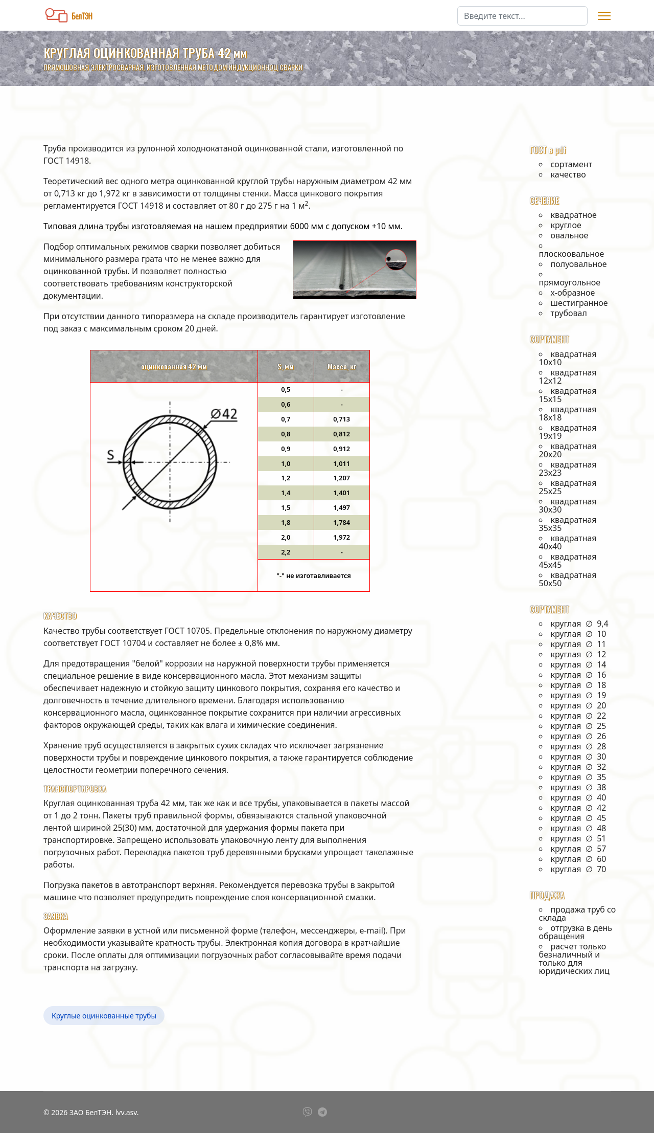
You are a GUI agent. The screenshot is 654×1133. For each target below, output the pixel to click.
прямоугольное (570, 282)
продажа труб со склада (577, 913)
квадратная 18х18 (568, 413)
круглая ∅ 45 (578, 818)
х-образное (573, 292)
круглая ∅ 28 (578, 746)
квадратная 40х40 (568, 542)
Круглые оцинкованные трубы (104, 1015)
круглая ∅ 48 (578, 828)
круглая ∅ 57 (578, 848)
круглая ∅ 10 (578, 634)
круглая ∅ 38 (578, 787)
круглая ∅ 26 (578, 736)
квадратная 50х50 (568, 579)
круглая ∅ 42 (578, 808)
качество (568, 174)
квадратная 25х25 (568, 487)
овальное (570, 235)
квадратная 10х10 (568, 358)
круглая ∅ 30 (578, 756)
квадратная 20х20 (568, 450)
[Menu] (604, 16)
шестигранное (579, 303)
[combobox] (522, 16)
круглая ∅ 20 (578, 705)
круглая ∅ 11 (578, 644)
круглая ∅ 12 (578, 654)
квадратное (574, 215)
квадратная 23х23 (568, 468)
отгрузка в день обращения (575, 932)
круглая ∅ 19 (578, 695)
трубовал (569, 313)
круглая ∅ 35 (578, 777)
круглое (566, 225)
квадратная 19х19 (568, 432)
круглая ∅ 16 (578, 675)
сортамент (572, 164)
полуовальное (579, 264)
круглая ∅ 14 (578, 664)
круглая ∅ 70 (578, 869)
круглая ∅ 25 (578, 726)
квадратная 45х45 (568, 560)
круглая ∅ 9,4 (580, 623)
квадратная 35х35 (568, 524)
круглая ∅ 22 (578, 715)
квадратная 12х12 (568, 376)
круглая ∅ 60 (578, 859)
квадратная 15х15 (568, 395)
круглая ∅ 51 (578, 838)
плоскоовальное (571, 253)
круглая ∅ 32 (578, 767)
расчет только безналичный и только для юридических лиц (574, 958)
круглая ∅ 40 (578, 797)
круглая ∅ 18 (578, 685)
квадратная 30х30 (568, 505)
